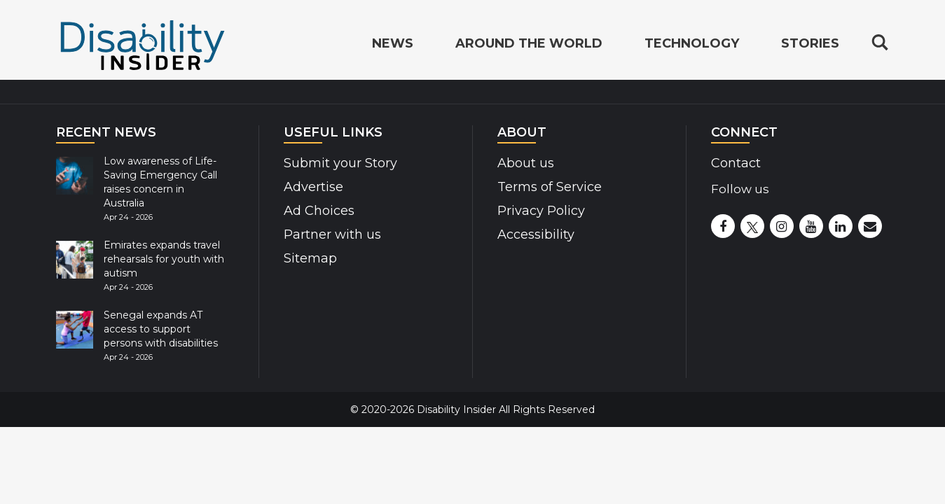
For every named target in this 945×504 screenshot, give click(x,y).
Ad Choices (314, 210)
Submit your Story (335, 162)
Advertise (310, 186)
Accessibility (530, 234)
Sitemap (307, 258)
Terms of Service (543, 186)
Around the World (528, 44)
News (392, 44)
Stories (810, 44)
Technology (691, 44)
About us (523, 162)
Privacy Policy (535, 210)
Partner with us (327, 234)
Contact (733, 162)
